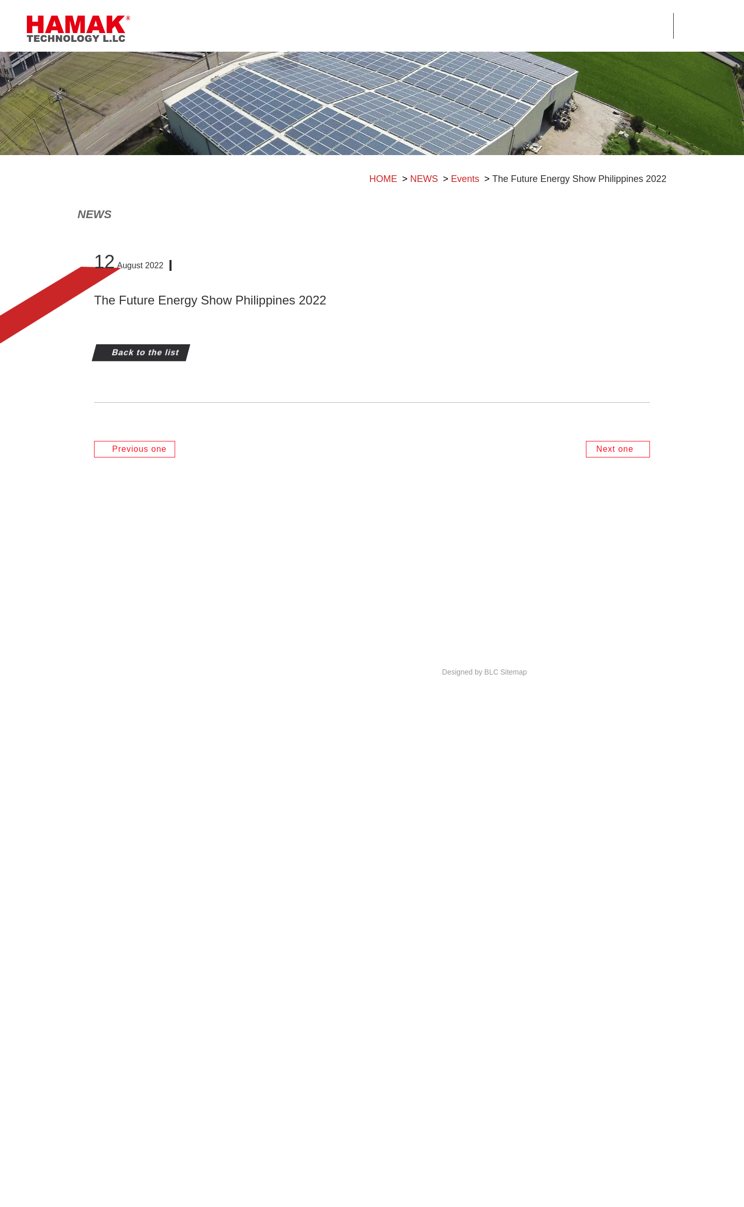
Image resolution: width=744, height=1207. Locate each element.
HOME (383, 230)
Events (465, 230)
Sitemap (513, 1191)
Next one (616, 925)
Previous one (138, 925)
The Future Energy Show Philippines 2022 (579, 230)
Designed (457, 1192)
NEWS (424, 230)
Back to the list (144, 828)
